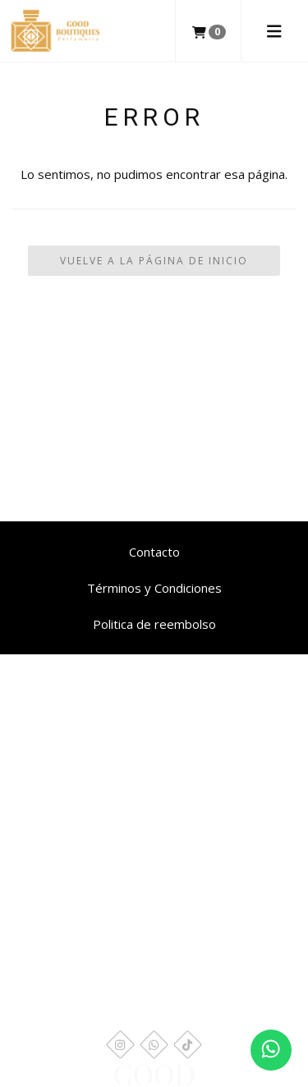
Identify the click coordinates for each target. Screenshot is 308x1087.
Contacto (154, 552)
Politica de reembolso (154, 624)
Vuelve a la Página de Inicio (154, 261)
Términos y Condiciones (154, 588)
